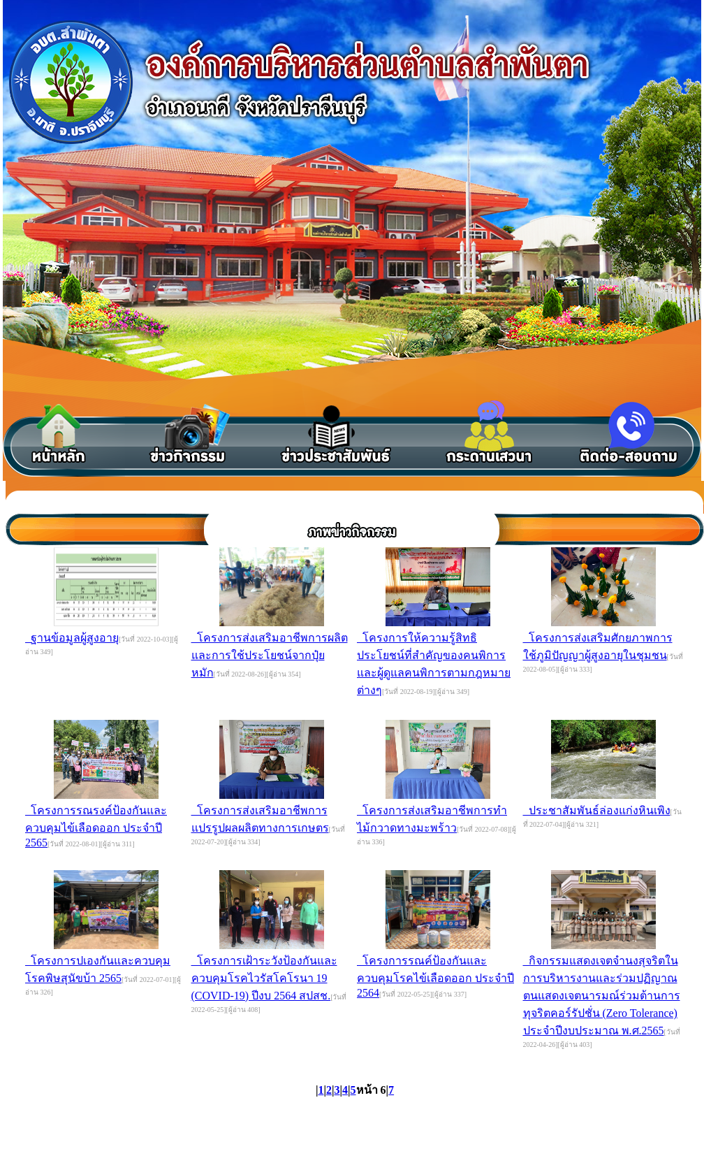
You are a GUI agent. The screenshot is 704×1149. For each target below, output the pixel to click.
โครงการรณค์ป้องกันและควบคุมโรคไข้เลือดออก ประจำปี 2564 (435, 977)
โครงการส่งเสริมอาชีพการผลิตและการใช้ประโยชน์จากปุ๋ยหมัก (269, 655)
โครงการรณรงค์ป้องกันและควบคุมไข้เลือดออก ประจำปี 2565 (96, 826)
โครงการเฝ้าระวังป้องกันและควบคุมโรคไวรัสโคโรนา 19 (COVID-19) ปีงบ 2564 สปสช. (264, 978)
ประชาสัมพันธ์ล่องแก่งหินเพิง (596, 810)
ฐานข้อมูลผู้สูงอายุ (72, 638)
